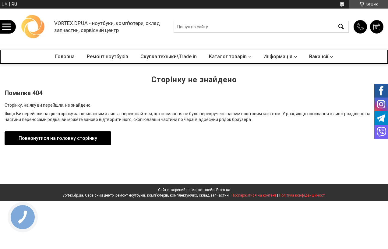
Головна (65, 56)
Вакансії (318, 56)
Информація (277, 56)
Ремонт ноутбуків (107, 56)
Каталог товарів (228, 56)
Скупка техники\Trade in (168, 56)
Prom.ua (223, 190)
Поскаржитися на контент (253, 195)
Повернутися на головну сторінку (58, 138)
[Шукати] (341, 26)
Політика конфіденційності (302, 195)
